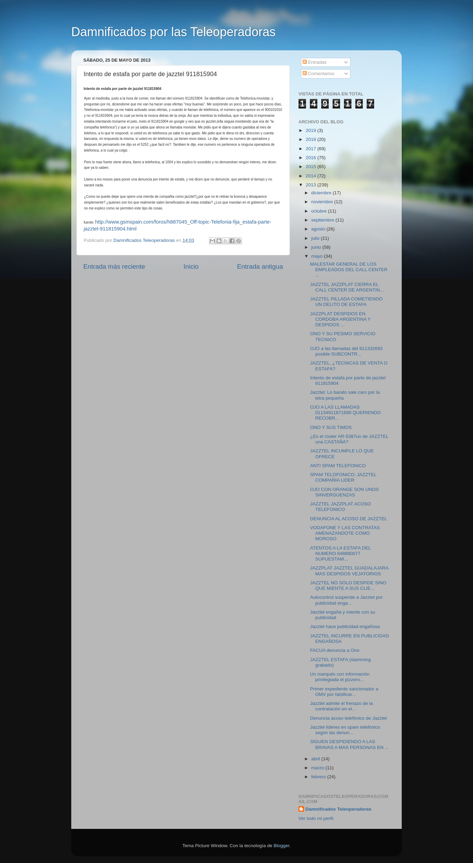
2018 (311, 139)
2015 (311, 166)
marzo (318, 767)
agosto (318, 229)
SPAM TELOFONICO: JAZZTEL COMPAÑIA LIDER (343, 477)
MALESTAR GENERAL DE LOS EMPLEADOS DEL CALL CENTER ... (349, 269)
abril (316, 758)
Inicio (191, 266)
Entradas (315, 62)
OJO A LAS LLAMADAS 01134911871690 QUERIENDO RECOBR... (345, 412)
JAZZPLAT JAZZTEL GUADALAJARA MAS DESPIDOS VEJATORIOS (349, 570)
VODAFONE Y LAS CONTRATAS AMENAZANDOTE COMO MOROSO (345, 533)
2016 (311, 157)
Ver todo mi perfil (315, 818)
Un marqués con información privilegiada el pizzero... (340, 676)
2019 (311, 130)
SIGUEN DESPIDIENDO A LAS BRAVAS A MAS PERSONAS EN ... (349, 744)
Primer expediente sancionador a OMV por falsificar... (344, 691)
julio (316, 238)
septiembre (323, 220)
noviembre (322, 201)
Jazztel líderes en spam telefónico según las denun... (345, 730)
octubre (319, 211)
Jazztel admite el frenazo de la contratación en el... (341, 706)
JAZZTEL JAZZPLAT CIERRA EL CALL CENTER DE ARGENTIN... (347, 287)
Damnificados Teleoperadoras (338, 809)
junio (316, 247)
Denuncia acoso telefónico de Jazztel (348, 718)
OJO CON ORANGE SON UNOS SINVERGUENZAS (344, 492)
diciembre (322, 192)
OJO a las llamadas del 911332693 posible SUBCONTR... (346, 351)
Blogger (282, 845)
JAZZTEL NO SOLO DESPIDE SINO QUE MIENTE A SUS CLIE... (348, 585)
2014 (311, 175)
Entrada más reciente (114, 266)
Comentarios (318, 73)
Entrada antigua (260, 266)
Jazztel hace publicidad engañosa (345, 626)
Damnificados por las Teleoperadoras (173, 32)
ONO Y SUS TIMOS (331, 427)
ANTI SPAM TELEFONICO (338, 465)
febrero (319, 776)
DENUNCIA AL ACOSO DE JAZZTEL (348, 518)
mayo (317, 256)
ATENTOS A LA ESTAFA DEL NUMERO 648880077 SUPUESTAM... (340, 553)
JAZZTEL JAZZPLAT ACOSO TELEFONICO (340, 506)
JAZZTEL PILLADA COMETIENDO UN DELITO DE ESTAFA (346, 301)
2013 (311, 184)
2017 (311, 148)
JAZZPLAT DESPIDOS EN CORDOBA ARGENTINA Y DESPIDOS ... (340, 319)
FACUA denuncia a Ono (334, 650)
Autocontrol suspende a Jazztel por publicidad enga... (346, 600)
